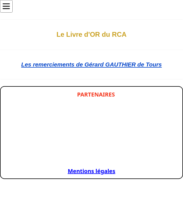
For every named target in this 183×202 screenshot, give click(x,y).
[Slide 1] (22, 156)
